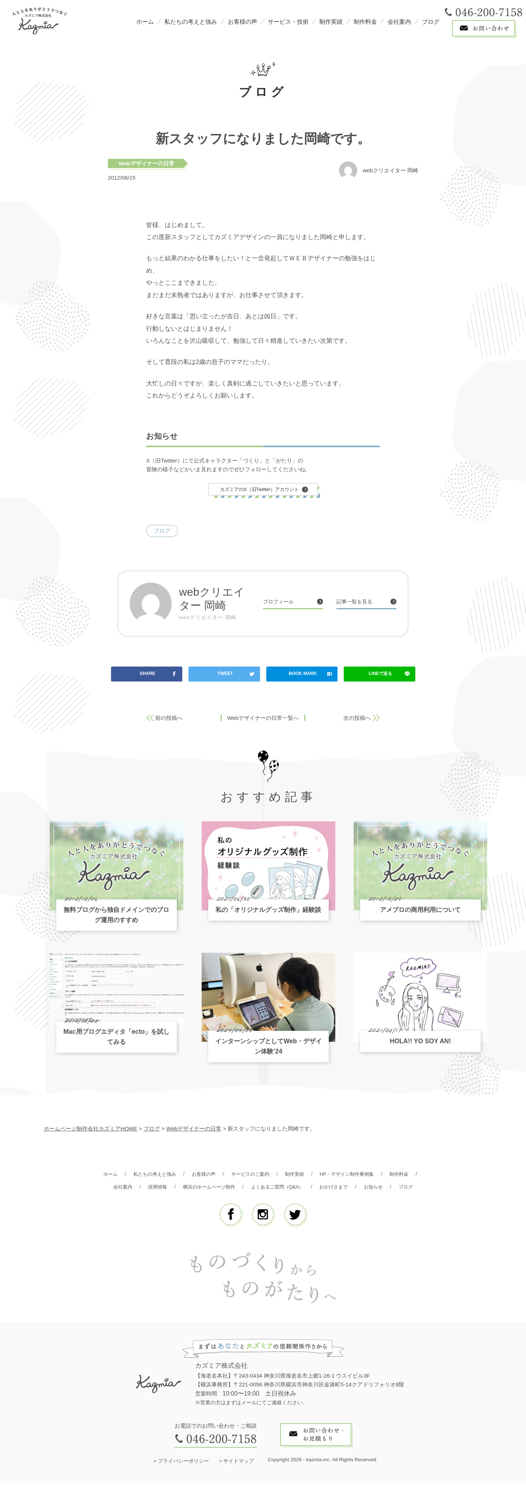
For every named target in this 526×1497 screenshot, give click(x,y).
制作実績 (331, 22)
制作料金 (365, 22)
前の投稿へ (169, 719)
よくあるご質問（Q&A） (326, 1188)
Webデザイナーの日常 (146, 163)
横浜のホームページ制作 (250, 1188)
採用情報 (193, 1188)
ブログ (430, 22)
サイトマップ (238, 1475)
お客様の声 (242, 22)
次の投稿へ (357, 719)
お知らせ (247, 1200)
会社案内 (399, 22)
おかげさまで (388, 1188)
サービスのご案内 (268, 1175)
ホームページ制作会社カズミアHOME (90, 1129)
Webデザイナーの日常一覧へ (263, 719)
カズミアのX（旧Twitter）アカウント (259, 490)
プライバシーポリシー (183, 1475)
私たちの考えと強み (190, 22)
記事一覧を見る (358, 602)
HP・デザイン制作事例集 (374, 1175)
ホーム (145, 22)
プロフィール (281, 602)
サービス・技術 (288, 22)
